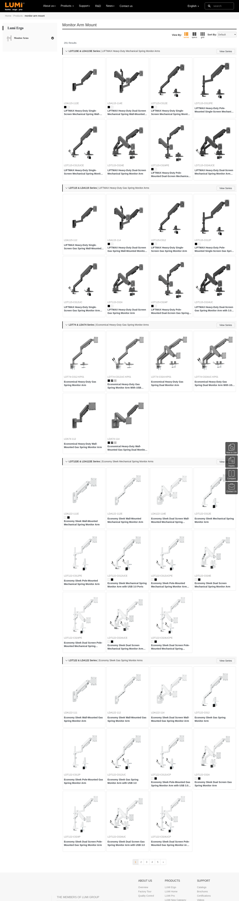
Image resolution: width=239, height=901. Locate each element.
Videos (200, 848)
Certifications (204, 844)
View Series (225, 51)
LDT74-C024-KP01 (164, 354)
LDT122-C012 (204, 668)
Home (8, 15)
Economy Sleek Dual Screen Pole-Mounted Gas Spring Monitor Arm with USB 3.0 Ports (170, 791)
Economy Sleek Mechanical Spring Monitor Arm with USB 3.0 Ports (127, 550)
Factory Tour (144, 839)
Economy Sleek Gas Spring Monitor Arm (212, 675)
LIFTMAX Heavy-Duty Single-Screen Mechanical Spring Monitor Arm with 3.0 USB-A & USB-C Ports (84, 163)
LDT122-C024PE (76, 598)
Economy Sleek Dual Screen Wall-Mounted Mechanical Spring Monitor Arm (170, 490)
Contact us (126, 6)
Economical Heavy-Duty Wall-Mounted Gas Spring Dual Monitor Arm (127, 422)
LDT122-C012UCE (120, 540)
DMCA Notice (159, 897)
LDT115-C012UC (76, 284)
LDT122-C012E (205, 483)
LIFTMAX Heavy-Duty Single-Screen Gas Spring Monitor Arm (170, 236)
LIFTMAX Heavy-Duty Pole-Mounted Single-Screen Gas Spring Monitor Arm (213, 236)
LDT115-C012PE (206, 98)
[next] (163, 810)
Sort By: (212, 34)
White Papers (204, 856)
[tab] (30, 38)
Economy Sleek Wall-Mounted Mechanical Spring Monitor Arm (83, 492)
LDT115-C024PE (163, 156)
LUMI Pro (170, 844)
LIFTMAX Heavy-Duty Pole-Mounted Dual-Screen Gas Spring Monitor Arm (169, 293)
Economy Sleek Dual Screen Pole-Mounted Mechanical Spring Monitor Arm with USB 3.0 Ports (170, 608)
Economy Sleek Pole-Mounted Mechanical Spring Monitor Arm (84, 547)
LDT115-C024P (162, 284)
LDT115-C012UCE (77, 156)
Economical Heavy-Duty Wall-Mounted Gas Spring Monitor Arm (83, 419)
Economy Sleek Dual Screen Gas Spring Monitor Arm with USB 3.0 (126, 791)
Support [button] (84, 5)
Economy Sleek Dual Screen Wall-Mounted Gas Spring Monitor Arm (170, 675)
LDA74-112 (73, 412)
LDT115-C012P (205, 226)
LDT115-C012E (162, 98)
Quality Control (146, 844)
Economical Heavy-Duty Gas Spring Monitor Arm (83, 361)
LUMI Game (171, 852)
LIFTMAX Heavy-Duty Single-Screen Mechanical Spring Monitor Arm (170, 107)
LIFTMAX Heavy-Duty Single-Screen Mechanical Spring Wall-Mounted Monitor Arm (83, 107)
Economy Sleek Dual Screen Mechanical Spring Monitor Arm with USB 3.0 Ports (126, 608)
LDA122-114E (161, 483)
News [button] (110, 5)
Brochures (202, 839)
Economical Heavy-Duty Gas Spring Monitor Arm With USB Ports (127, 364)
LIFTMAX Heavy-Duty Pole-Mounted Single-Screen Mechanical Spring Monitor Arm (212, 105)
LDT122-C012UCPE (164, 540)
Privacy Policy (177, 897)
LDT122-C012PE (76, 540)
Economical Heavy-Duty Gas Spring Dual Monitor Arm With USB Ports (214, 361)
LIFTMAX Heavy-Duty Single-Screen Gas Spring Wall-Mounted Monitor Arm (83, 233)
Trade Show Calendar (149, 884)
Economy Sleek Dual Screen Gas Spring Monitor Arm (213, 736)
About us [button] (49, 5)
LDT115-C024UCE (207, 156)
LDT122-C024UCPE (164, 598)
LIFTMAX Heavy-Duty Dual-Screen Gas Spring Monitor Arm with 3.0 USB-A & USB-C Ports (213, 291)
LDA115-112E (74, 98)
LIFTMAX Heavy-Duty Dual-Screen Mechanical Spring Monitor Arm (125, 163)
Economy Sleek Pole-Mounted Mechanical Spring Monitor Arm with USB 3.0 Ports (171, 550)
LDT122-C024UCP (164, 784)
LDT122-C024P (75, 784)
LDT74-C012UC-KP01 (122, 354)
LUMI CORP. (35, 897)
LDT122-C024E (205, 540)
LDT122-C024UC (119, 784)
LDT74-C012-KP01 (77, 354)
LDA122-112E (117, 483)
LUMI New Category (175, 848)
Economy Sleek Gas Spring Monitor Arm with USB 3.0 (125, 733)
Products (18, 15)
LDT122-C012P (75, 726)
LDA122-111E (74, 483)
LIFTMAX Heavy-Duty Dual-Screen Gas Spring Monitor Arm (125, 293)
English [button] (193, 6)
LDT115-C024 (117, 284)
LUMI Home (171, 839)
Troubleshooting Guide (209, 865)
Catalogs (201, 835)
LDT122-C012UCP (164, 726)
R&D (98, 6)
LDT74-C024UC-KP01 (209, 354)
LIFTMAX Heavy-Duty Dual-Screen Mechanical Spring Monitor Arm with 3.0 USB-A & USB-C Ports (214, 163)
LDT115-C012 (161, 226)
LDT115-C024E (118, 156)
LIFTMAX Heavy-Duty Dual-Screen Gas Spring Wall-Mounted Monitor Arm (125, 236)
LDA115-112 (73, 226)
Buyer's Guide (204, 852)
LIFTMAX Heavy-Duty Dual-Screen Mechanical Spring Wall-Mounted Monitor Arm (125, 107)
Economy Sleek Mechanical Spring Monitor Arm (212, 490)
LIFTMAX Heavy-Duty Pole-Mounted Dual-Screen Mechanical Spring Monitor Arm (169, 165)
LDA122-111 (73, 668)
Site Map (192, 897)
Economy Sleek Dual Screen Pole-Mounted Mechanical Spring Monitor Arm (83, 605)
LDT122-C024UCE (120, 598)
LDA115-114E (117, 98)
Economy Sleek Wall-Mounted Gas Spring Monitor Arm (83, 675)
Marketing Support (206, 861)
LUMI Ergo (170, 835)
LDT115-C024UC (206, 284)
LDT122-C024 (204, 726)
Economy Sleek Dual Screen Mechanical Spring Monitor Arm (213, 550)
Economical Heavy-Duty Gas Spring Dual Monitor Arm (170, 361)
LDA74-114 (116, 412)
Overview (143, 835)
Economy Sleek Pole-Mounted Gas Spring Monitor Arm (84, 733)
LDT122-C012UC (119, 726)
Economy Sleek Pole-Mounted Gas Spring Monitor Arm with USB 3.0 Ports (171, 736)
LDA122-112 (117, 668)
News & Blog (145, 880)
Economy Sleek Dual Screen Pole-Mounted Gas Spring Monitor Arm (83, 791)
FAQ (199, 869)
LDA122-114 (160, 668)
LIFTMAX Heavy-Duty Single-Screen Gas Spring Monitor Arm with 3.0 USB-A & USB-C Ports (83, 291)
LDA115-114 (117, 226)
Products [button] (67, 5)
